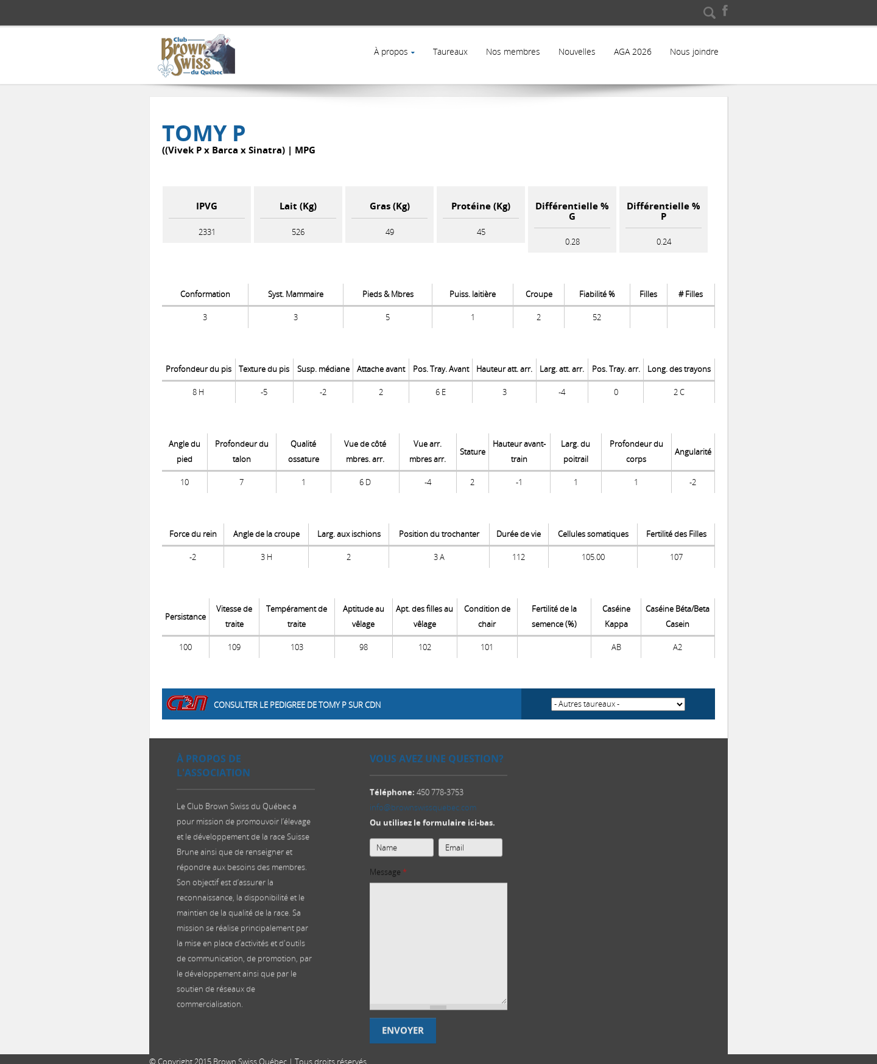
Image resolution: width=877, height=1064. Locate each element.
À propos (387, 51)
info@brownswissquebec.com (423, 806)
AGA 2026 (631, 51)
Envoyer (403, 1029)
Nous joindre (693, 51)
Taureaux (447, 51)
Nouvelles (575, 51)
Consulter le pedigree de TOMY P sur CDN (297, 699)
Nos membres (511, 51)
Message (388, 871)
